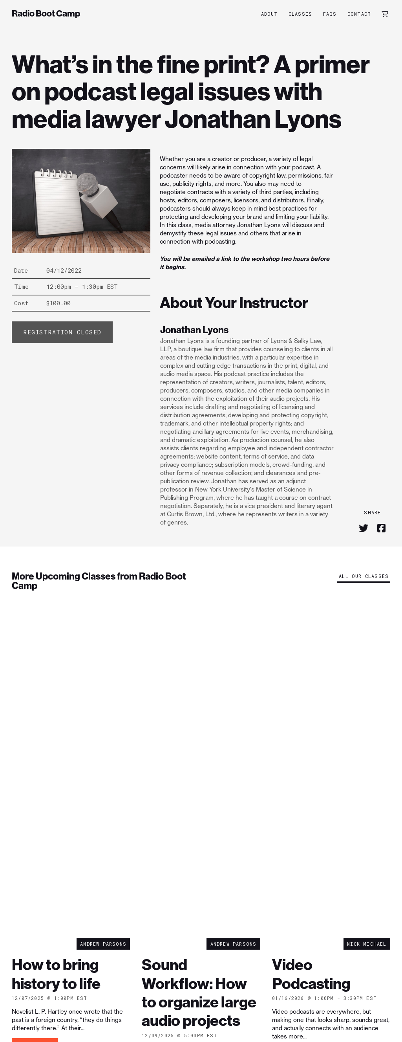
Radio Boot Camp (46, 13)
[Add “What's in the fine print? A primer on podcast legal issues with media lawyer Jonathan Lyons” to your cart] (62, 332)
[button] (385, 14)
